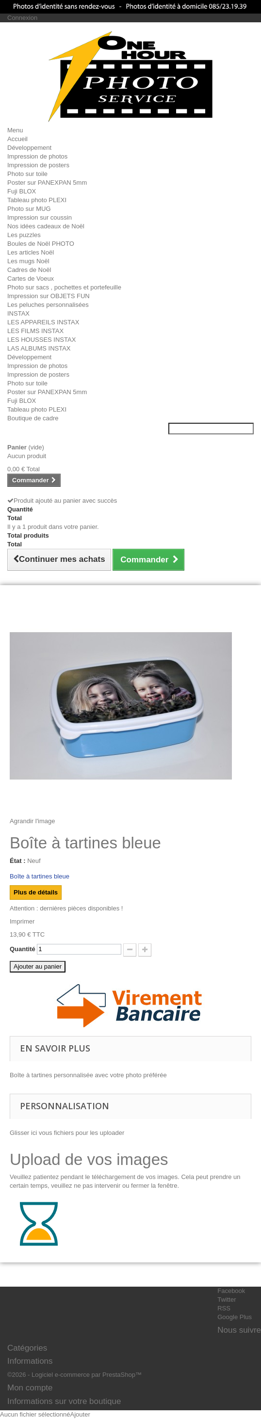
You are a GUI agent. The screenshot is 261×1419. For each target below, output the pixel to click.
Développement (29, 147)
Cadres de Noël (29, 269)
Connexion (22, 17)
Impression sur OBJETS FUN (48, 296)
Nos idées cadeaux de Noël (45, 226)
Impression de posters (38, 165)
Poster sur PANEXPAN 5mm (47, 182)
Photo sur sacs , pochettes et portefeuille (64, 287)
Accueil (17, 139)
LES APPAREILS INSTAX (43, 322)
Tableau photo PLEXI (36, 200)
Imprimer (22, 921)
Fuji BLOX (21, 191)
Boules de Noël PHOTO (40, 243)
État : (18, 860)
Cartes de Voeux (30, 278)
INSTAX (18, 313)
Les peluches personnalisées (48, 304)
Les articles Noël (30, 252)
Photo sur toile (27, 173)
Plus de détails (36, 892)
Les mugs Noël (28, 261)
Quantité (22, 949)
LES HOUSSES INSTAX (41, 339)
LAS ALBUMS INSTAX (39, 348)
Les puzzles (24, 235)
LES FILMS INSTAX (35, 331)
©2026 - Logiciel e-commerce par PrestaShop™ (74, 1374)
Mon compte (30, 1387)
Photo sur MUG (29, 208)
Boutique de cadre (33, 418)
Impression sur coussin (39, 217)
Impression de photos (37, 156)
